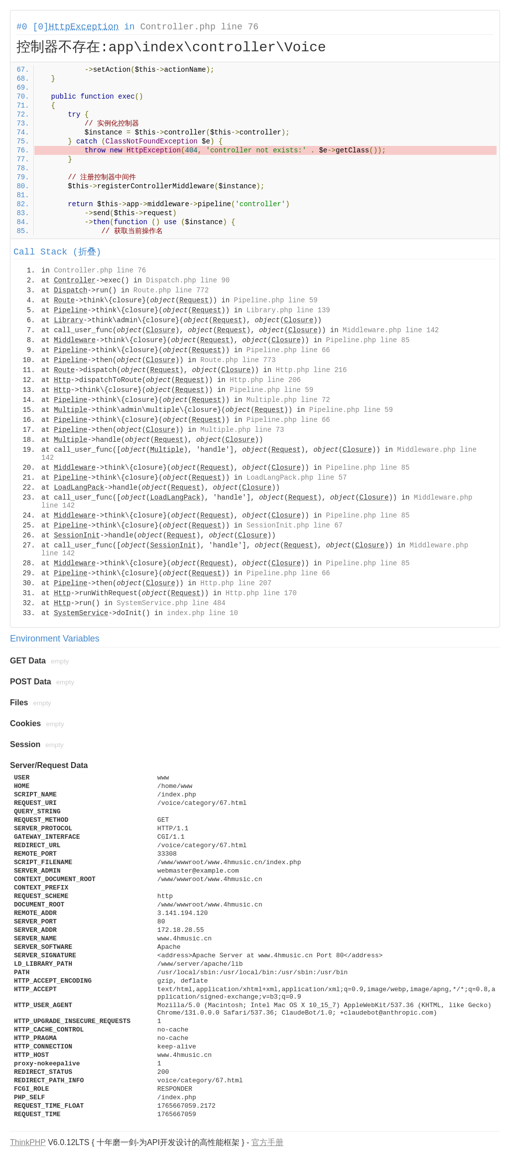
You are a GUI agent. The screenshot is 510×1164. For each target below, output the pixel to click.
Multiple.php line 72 (288, 400)
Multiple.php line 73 (242, 430)
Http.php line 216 (311, 370)
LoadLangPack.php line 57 (297, 478)
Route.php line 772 (171, 290)
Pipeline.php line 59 (276, 300)
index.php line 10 (202, 613)
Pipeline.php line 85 (367, 340)
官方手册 (267, 1142)
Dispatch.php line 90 (188, 280)
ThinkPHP (28, 1142)
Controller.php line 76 (199, 27)
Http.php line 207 (235, 583)
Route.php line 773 (237, 360)
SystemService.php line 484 (171, 603)
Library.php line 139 (288, 310)
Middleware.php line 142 (391, 330)
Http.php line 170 (261, 593)
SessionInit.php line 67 (295, 525)
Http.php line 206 (265, 380)
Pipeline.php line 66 (288, 350)
